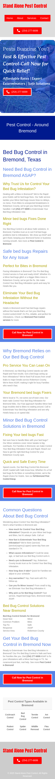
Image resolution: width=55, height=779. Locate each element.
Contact (44, 18)
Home (10, 18)
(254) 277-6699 (23, 209)
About (20, 18)
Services (31, 18)
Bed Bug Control (23, 716)
